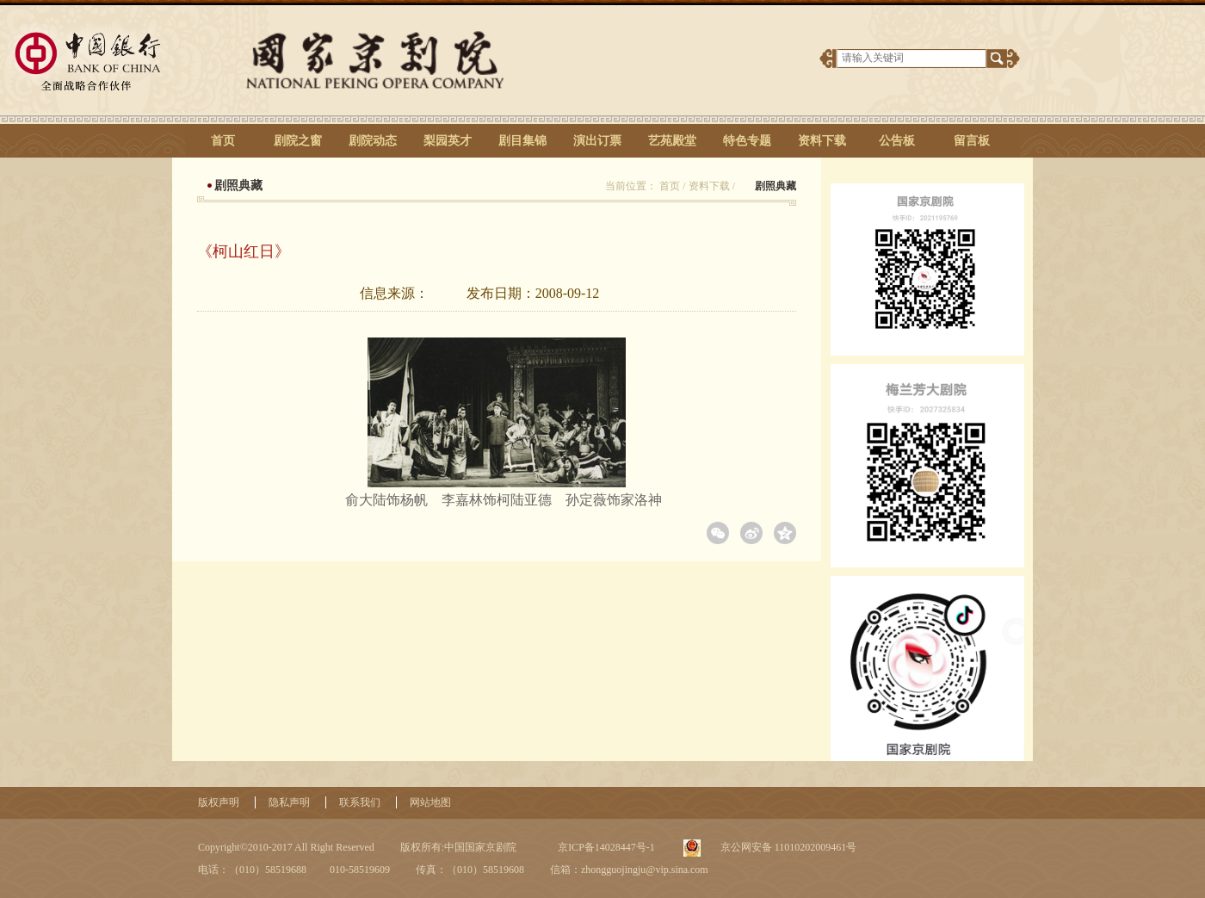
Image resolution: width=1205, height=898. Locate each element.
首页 (223, 140)
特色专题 (747, 140)
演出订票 (597, 140)
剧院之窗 (298, 140)
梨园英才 (447, 140)
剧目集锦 (522, 140)
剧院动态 (373, 140)
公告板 (897, 140)
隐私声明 (289, 802)
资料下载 (822, 140)
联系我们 (359, 802)
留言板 (972, 140)
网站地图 (430, 802)
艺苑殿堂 (672, 140)
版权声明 (218, 802)
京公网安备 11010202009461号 (787, 847)
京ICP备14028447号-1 (605, 847)
